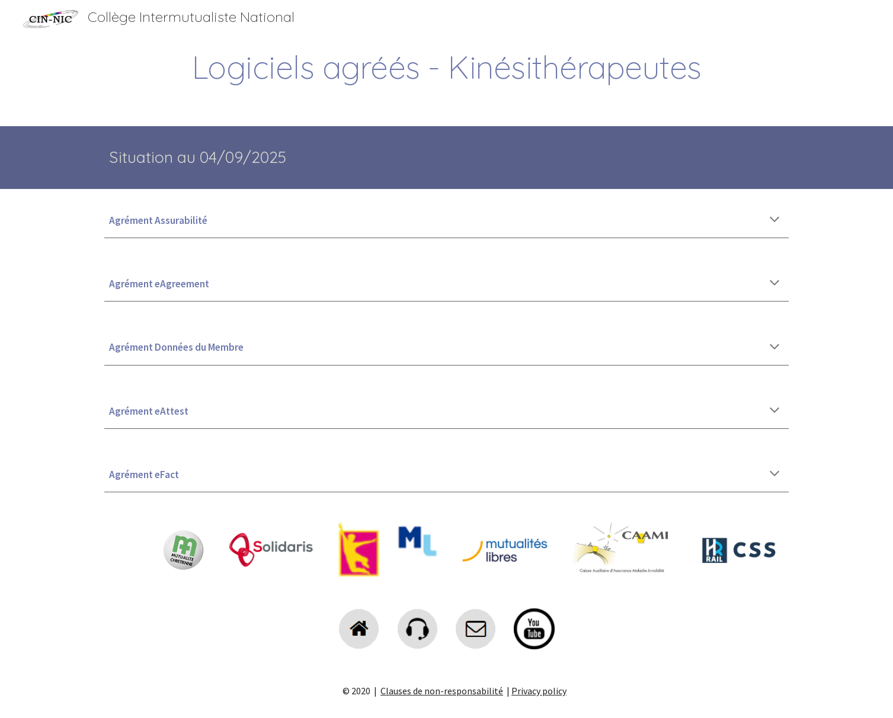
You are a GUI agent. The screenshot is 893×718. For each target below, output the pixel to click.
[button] (774, 220)
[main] (446, 67)
